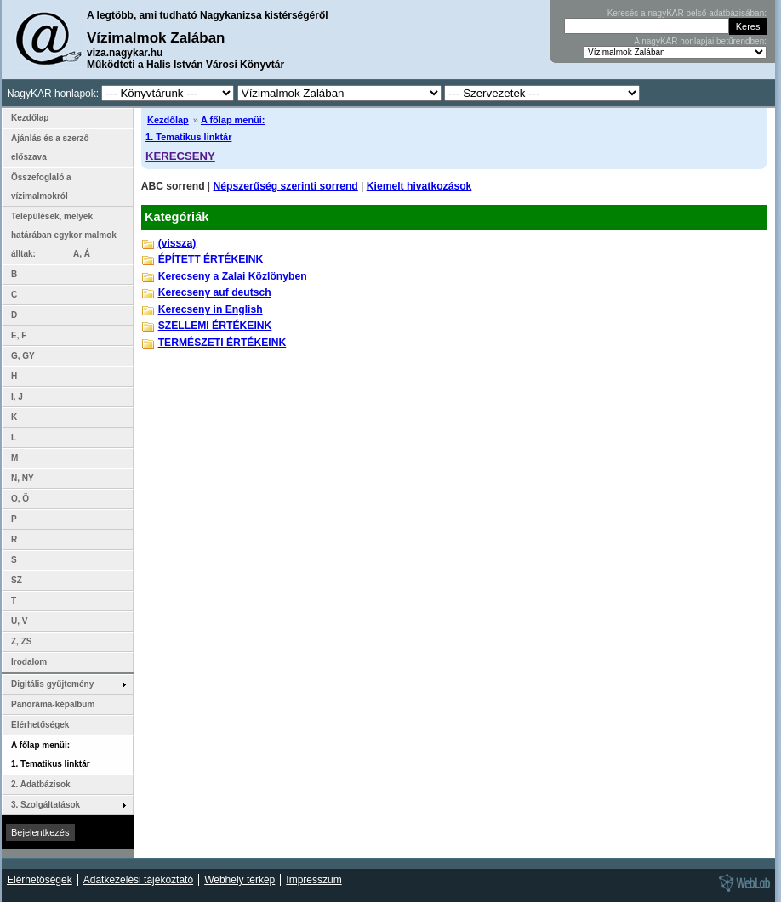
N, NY (22, 478)
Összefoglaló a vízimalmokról (41, 187)
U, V (19, 621)
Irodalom (29, 662)
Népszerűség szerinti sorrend (286, 186)
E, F (18, 335)
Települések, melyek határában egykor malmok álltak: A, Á (64, 235)
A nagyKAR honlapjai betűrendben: (700, 41)
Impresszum (313, 880)
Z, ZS (21, 641)
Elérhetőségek (40, 724)
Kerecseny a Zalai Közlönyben (232, 276)
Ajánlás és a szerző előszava (50, 147)
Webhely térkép (239, 880)
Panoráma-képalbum (52, 704)
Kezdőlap (168, 120)
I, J (17, 396)
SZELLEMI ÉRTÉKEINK (215, 326)
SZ (16, 580)
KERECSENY (180, 156)
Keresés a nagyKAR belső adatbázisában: (687, 13)
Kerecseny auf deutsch (214, 292)
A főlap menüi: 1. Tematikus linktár (50, 754)
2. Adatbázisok (41, 784)
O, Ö (20, 498)
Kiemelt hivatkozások (419, 186)
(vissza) (177, 243)
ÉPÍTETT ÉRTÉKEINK (211, 259)
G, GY (23, 355)
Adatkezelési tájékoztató (138, 880)
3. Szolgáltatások (45, 804)
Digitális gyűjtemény (52, 684)
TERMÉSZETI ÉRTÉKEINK (222, 343)
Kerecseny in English (210, 309)
